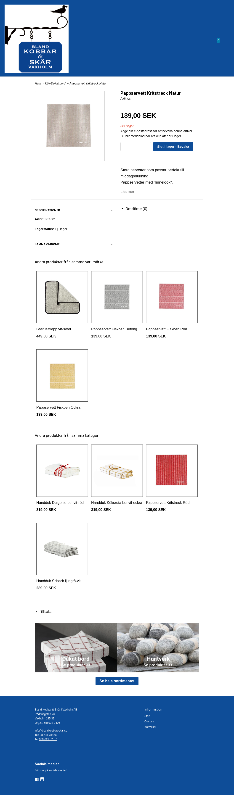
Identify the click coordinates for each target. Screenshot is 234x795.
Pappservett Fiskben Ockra (58, 407)
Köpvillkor (150, 727)
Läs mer (127, 192)
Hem (38, 83)
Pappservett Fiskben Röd (166, 329)
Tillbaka (43, 611)
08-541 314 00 (48, 735)
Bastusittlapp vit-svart (53, 329)
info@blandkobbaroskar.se (51, 730)
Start (147, 716)
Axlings (125, 98)
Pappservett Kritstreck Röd (167, 503)
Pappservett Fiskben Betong (114, 329)
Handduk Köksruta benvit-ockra (116, 503)
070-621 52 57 (48, 739)
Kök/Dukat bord (55, 83)
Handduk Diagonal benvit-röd (60, 503)
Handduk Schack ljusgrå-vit (58, 581)
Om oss (149, 721)
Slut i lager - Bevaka (173, 146)
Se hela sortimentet (116, 681)
